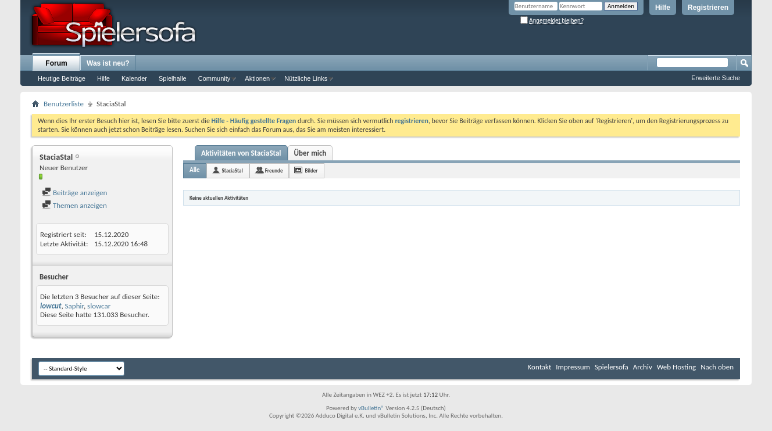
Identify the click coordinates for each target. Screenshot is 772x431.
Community (214, 78)
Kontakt (540, 366)
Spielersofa (611, 366)
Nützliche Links (305, 78)
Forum (56, 63)
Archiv (642, 366)
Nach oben (717, 366)
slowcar (98, 305)
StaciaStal (232, 170)
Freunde (274, 170)
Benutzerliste (64, 103)
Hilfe (662, 7)
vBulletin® (371, 408)
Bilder (311, 170)
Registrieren (708, 7)
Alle (195, 170)
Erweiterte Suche (715, 77)
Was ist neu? (108, 63)
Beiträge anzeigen (74, 192)
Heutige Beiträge (61, 78)
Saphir (74, 305)
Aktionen (257, 78)
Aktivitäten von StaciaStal (241, 153)
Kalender (134, 78)
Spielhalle (173, 78)
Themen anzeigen (74, 205)
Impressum (573, 366)
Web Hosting (676, 366)
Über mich (310, 153)
